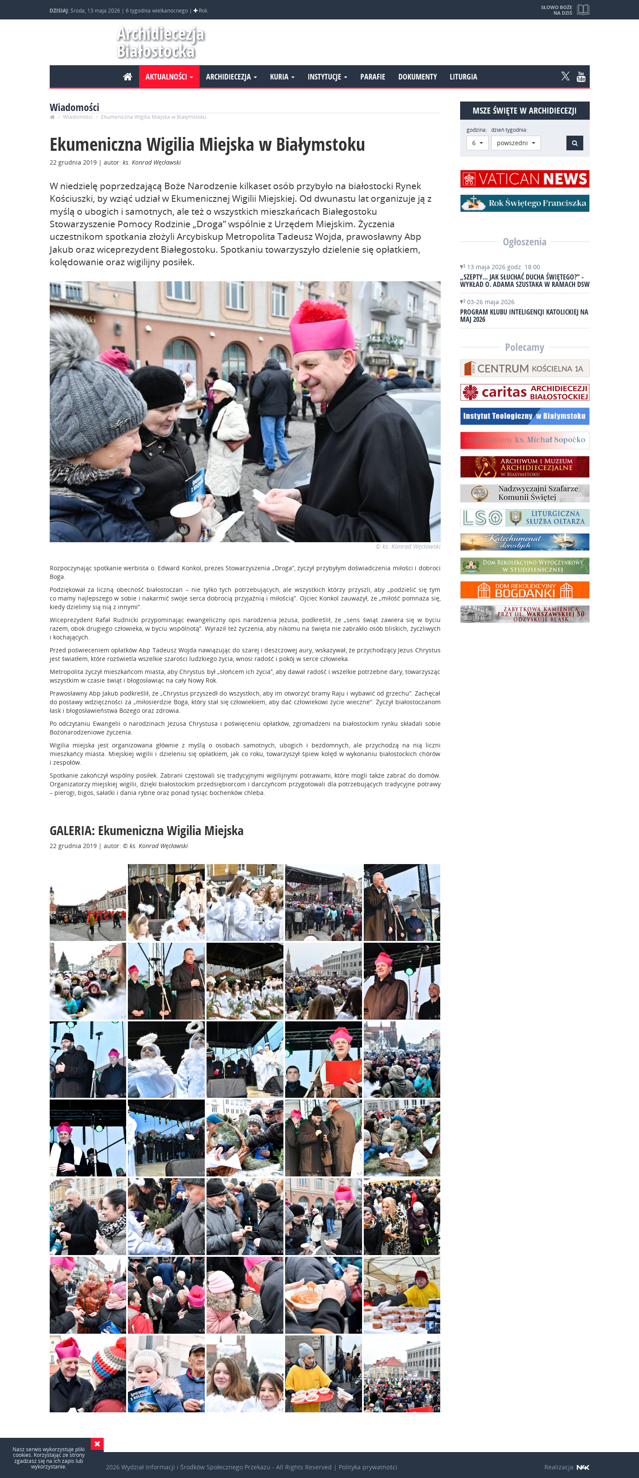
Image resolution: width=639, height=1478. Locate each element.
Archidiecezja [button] (231, 76)
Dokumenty (417, 76)
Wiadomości (77, 117)
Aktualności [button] (169, 76)
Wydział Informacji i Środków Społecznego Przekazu (195, 1467)
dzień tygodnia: (509, 129)
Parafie (372, 76)
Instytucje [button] (327, 76)
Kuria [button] (282, 76)
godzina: (477, 129)
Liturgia (463, 76)
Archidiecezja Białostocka (157, 41)
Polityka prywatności (368, 1467)
